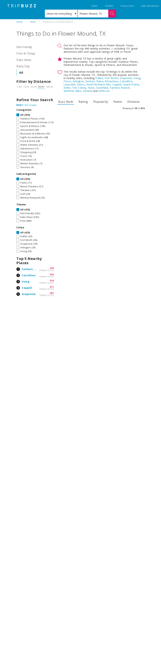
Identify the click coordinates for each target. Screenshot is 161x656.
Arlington (78, 81)
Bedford (69, 91)
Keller (67, 87)
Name (117, 102)
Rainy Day (23, 66)
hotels (109, 5)
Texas (33, 21)
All (21, 73)
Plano (99, 81)
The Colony (79, 87)
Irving (26, 281)
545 (52, 268)
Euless (81, 84)
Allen (78, 91)
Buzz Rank (65, 102)
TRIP (22, 6)
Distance (133, 102)
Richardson (112, 81)
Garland (87, 91)
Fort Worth (111, 78)
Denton (90, 81)
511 (52, 286)
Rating (83, 102)
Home (19, 21)
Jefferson (104, 91)
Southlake (102, 87)
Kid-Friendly (24, 47)
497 (52, 293)
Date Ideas (23, 60)
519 (52, 280)
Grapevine (29, 294)
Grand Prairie (131, 84)
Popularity (100, 102)
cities (94, 5)
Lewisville (69, 84)
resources (127, 5)
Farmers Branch (32, 269)
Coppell (27, 287)
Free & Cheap (25, 53)
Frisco (67, 81)
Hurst (91, 87)
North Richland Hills (98, 84)
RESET (19, 105)
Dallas (99, 78)
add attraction (150, 5)
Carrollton (28, 275)
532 (52, 274)
